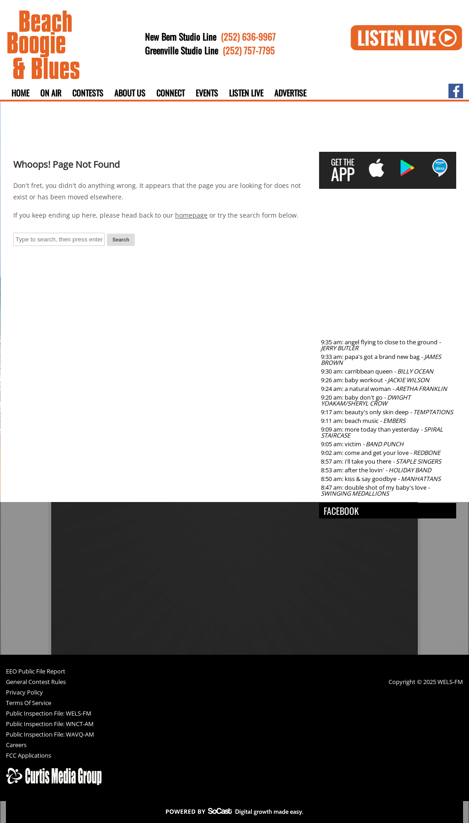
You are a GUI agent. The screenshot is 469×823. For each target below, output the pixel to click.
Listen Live (246, 93)
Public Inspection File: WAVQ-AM (50, 735)
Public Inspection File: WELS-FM (48, 714)
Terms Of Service (28, 703)
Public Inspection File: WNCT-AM (50, 724)
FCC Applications (28, 756)
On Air (50, 93)
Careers (16, 745)
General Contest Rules (36, 682)
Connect (170, 93)
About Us (129, 93)
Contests (87, 93)
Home (20, 93)
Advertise (290, 93)
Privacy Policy (24, 692)
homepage (191, 215)
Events (207, 93)
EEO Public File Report (35, 671)
